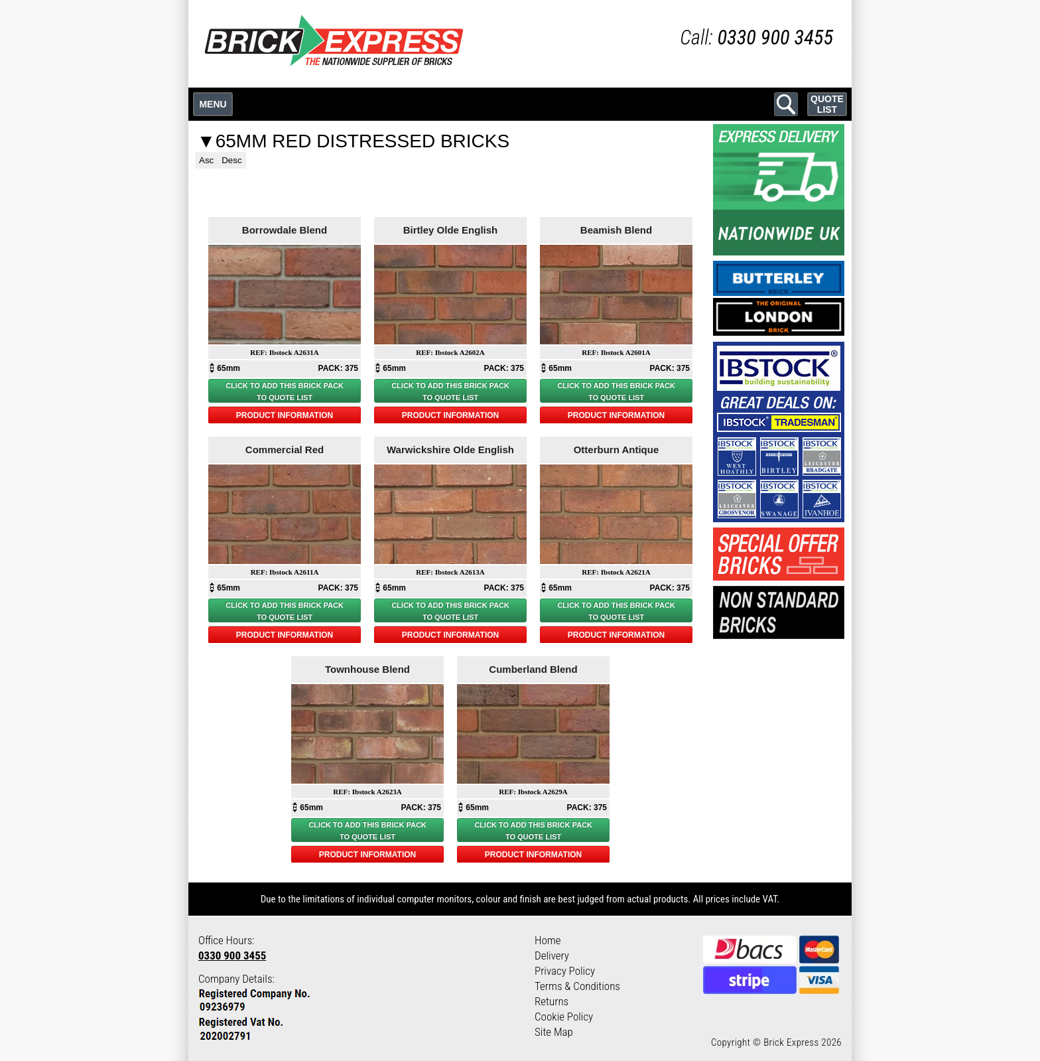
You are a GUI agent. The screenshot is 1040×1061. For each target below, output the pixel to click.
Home (548, 940)
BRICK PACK (321, 385)
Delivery (552, 955)
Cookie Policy (564, 1016)
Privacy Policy (565, 970)
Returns (551, 1001)
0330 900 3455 (232, 955)
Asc (206, 160)
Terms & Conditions (577, 986)
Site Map (554, 1031)
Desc (231, 160)
